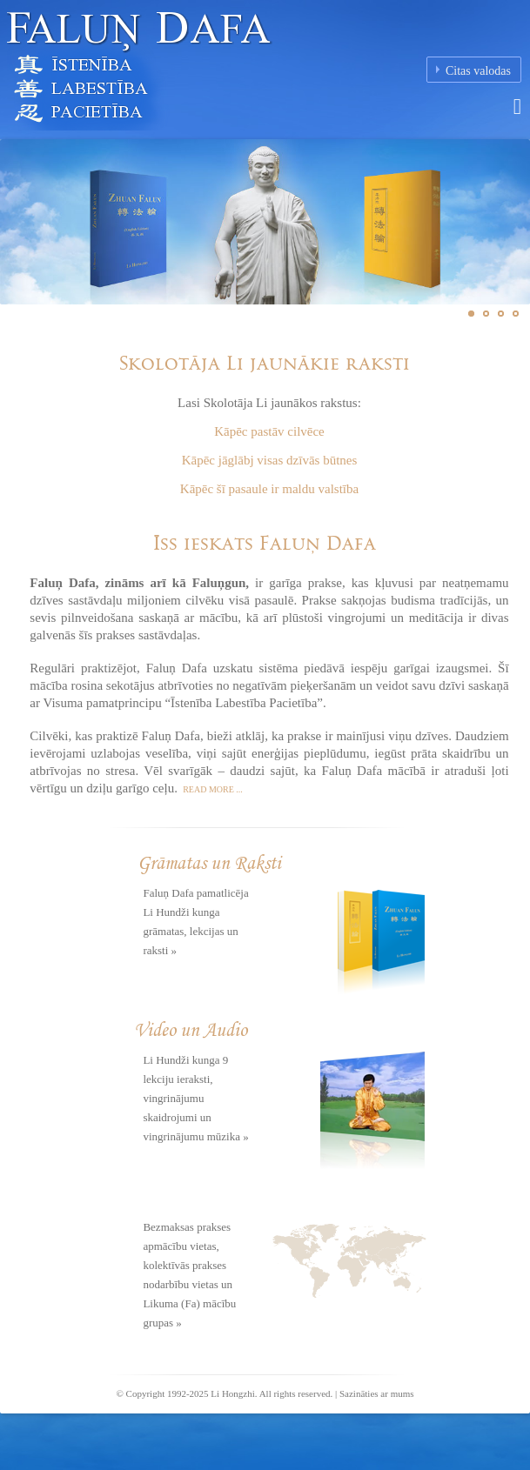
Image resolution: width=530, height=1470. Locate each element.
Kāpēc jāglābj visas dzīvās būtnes (270, 460)
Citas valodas (478, 70)
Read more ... (212, 789)
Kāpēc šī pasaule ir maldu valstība (269, 489)
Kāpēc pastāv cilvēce (269, 431)
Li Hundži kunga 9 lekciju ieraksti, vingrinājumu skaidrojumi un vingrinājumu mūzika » (195, 1098)
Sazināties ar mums (376, 1393)
